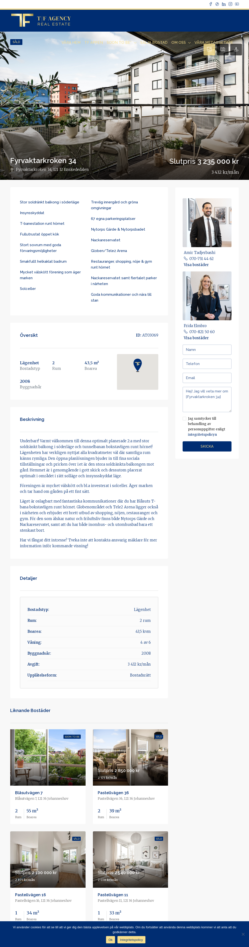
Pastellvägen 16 (30, 895)
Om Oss (178, 42)
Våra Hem (71, 42)
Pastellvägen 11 (113, 895)
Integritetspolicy (131, 940)
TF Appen (93, 42)
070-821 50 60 (202, 332)
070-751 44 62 (201, 258)
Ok (110, 940)
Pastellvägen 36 (113, 793)
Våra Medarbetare (214, 42)
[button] (137, 365)
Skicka (207, 446)
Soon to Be (119, 42)
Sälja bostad (154, 42)
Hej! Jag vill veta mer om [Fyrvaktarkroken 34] (207, 399)
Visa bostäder (196, 264)
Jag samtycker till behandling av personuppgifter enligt (207, 427)
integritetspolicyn (202, 435)
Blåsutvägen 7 (29, 793)
